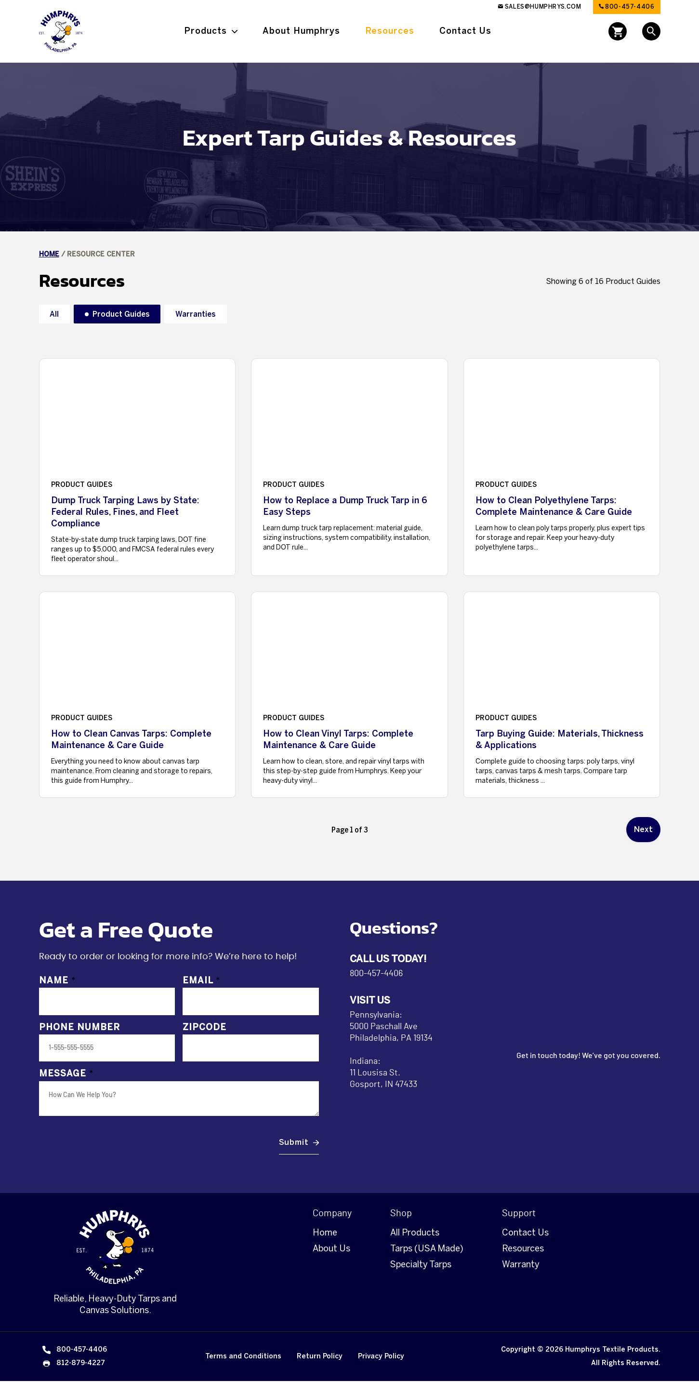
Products (205, 31)
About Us (331, 1249)
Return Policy (320, 1357)
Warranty (521, 1265)
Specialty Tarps (420, 1265)
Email (202, 981)
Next (643, 829)
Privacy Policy (381, 1357)
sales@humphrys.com (539, 6)
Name (57, 981)
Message (66, 1075)
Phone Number (79, 1028)
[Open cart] (617, 31)
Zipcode (204, 1028)
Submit (294, 1143)
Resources (389, 31)
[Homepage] (115, 1248)
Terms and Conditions (243, 1357)
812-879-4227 (73, 1364)
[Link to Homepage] (60, 31)
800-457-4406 (627, 6)
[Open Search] (651, 31)
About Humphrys (301, 31)
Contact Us (465, 31)
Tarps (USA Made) (426, 1249)
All (55, 314)
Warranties (202, 314)
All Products (414, 1233)
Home (49, 254)
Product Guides (124, 314)
